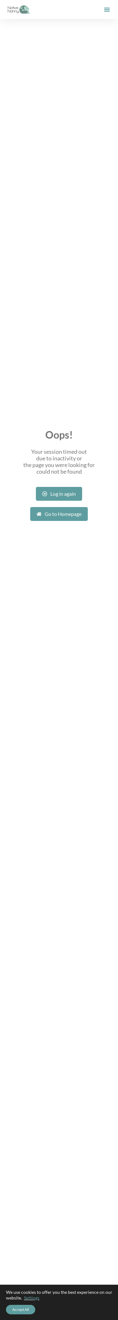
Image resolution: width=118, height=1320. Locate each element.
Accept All (20, 1309)
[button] (107, 9)
